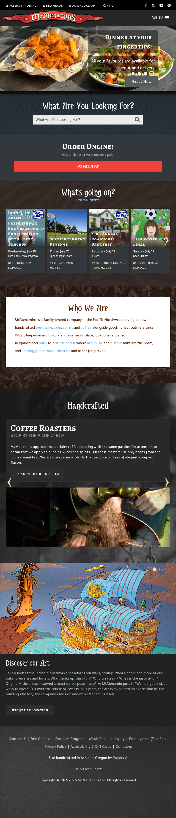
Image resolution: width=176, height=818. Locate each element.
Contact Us (17, 739)
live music (95, 343)
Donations (124, 746)
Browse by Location (30, 710)
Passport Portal (21, 5)
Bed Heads (53, 5)
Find (108, 5)
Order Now (141, 81)
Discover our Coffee (37, 474)
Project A (120, 758)
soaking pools (33, 351)
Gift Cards (103, 746)
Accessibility (80, 746)
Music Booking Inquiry (106, 739)
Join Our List (41, 739)
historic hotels (63, 343)
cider (57, 327)
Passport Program (70, 739)
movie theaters (58, 351)
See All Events (88, 200)
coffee (86, 327)
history (116, 343)
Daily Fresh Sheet (88, 769)
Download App (82, 5)
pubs (43, 343)
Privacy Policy (55, 746)
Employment (139, 739)
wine (48, 327)
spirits (68, 327)
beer (39, 327)
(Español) (158, 739)
